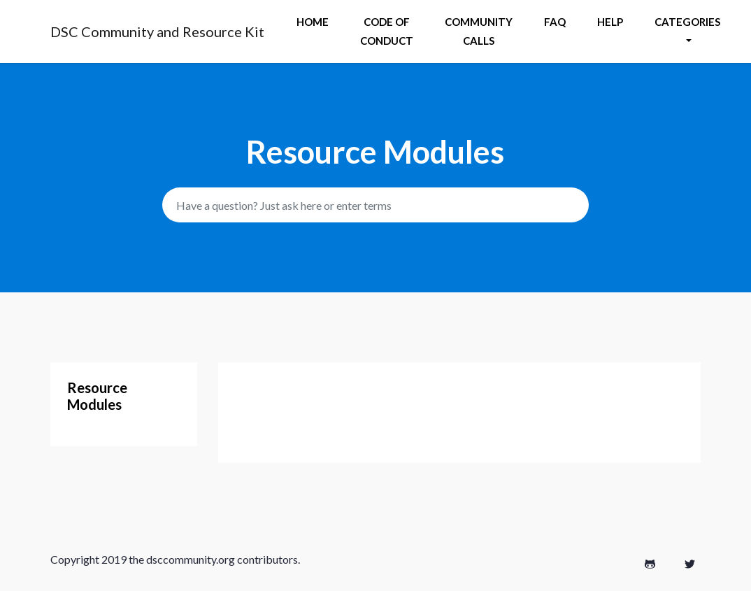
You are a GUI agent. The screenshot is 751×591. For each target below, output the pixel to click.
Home (312, 21)
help (610, 21)
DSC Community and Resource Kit (157, 31)
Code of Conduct (386, 31)
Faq (555, 21)
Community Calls (479, 31)
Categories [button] (687, 21)
